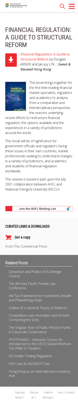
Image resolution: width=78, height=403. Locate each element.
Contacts (70, 392)
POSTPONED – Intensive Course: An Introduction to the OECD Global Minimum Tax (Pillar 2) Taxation (40, 344)
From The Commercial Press (26, 246)
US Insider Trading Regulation (30, 356)
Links (60, 392)
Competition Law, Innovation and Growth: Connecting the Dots (39, 317)
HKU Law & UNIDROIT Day (29, 363)
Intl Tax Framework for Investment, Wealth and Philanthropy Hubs (40, 297)
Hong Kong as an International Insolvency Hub (40, 373)
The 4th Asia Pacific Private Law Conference (32, 285)
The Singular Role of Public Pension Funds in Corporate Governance (40, 329)
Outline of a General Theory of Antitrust (38, 308)
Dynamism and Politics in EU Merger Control (35, 273)
